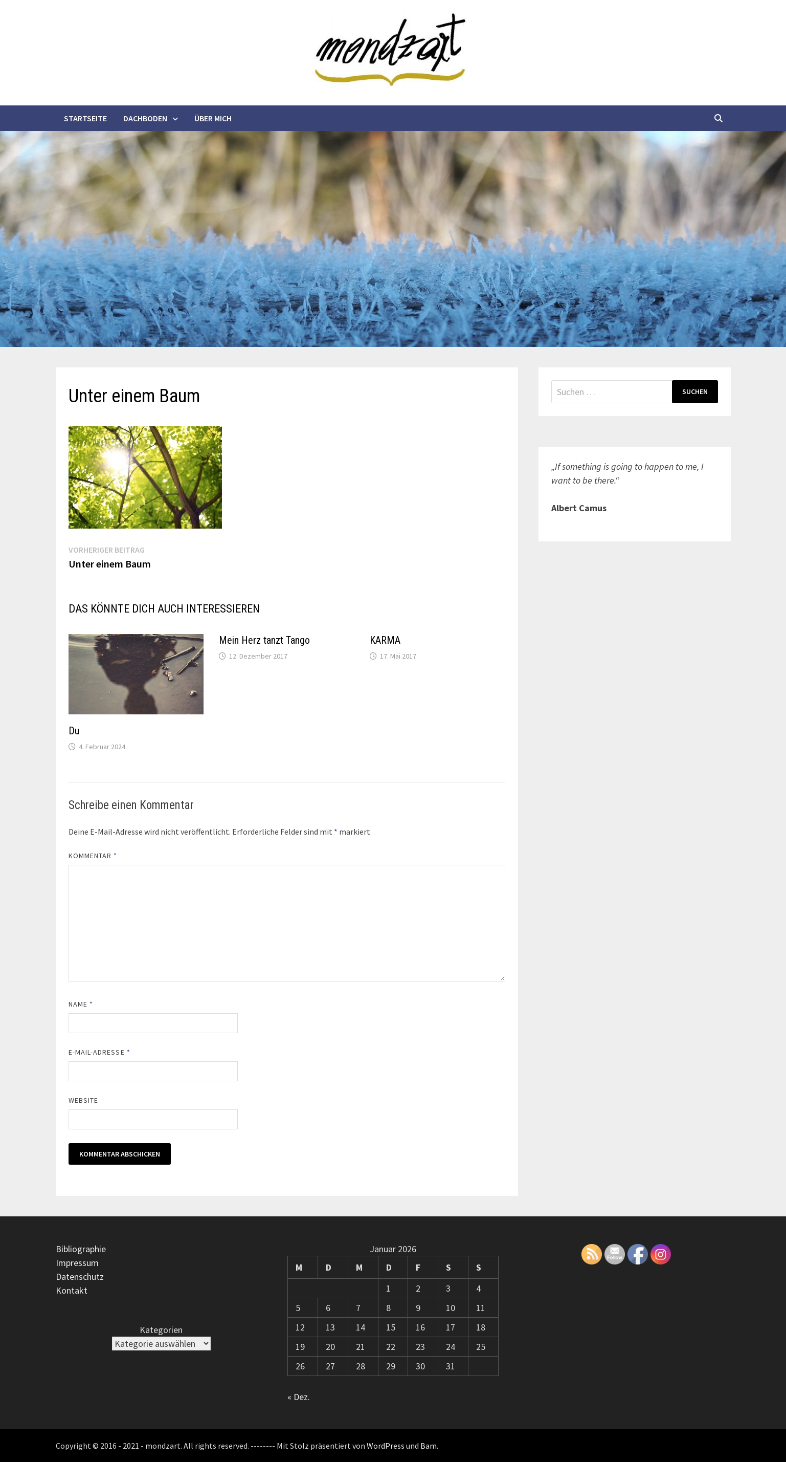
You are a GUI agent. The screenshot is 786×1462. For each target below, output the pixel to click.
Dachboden (145, 118)
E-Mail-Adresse (99, 1052)
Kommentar (93, 855)
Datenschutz (80, 1276)
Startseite (85, 118)
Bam (428, 1446)
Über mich (213, 118)
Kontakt (71, 1290)
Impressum (77, 1263)
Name (81, 1004)
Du (74, 731)
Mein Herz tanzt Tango (264, 640)
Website (84, 1100)
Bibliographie (81, 1249)
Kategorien (161, 1330)
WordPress (386, 1446)
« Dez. (298, 1397)
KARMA (385, 640)
